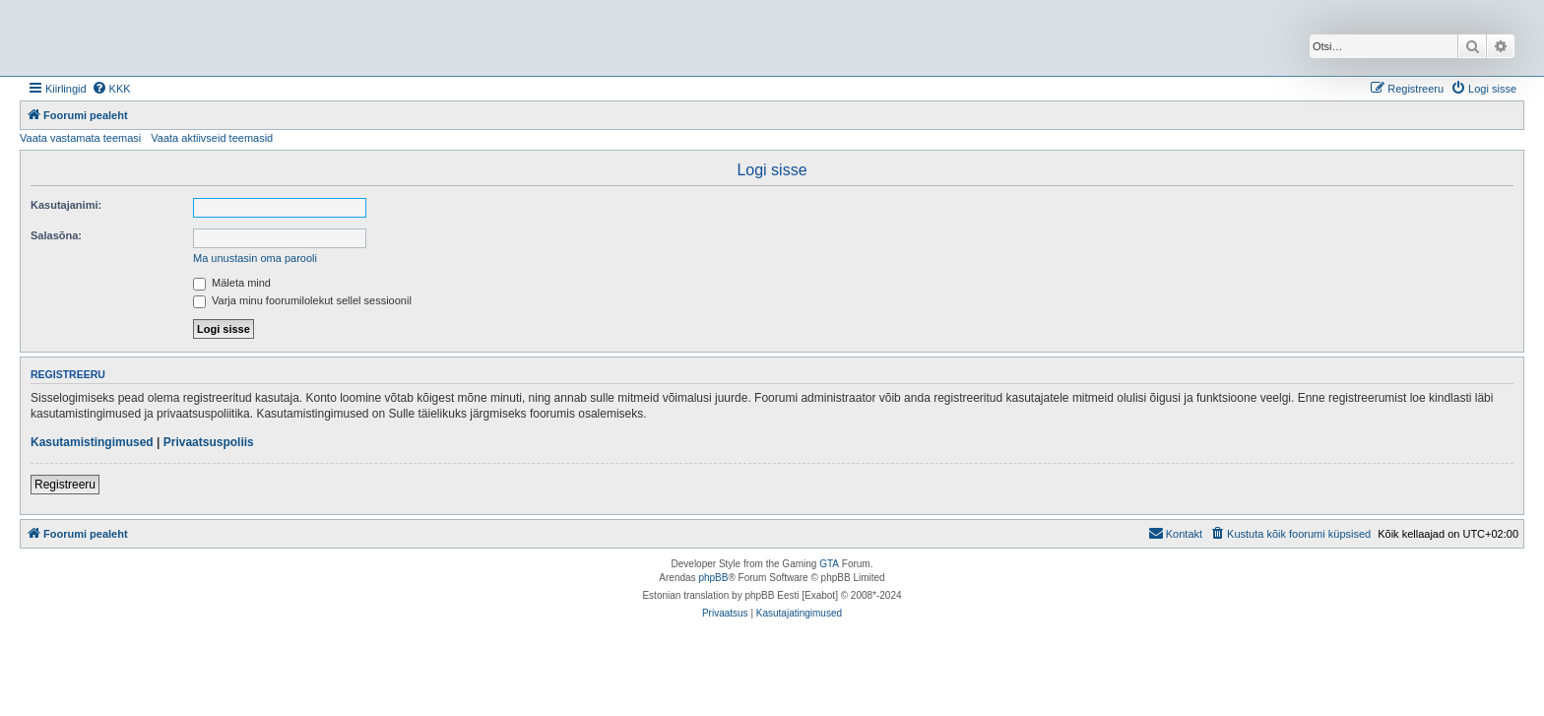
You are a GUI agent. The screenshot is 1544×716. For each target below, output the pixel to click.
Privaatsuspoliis (208, 442)
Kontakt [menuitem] (1175, 533)
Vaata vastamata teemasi (80, 138)
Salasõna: (56, 235)
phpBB (713, 577)
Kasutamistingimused (92, 442)
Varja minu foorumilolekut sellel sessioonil (302, 300)
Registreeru (65, 484)
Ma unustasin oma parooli (255, 258)
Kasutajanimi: (66, 205)
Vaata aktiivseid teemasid (212, 138)
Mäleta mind (232, 283)
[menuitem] (111, 88)
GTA (829, 563)
